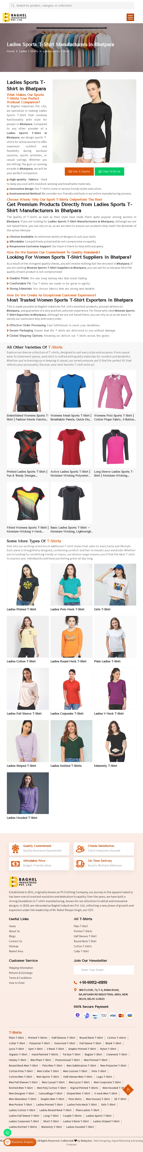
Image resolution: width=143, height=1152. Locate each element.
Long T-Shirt (51, 1116)
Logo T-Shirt (104, 1077)
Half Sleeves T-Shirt (85, 936)
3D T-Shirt (120, 1099)
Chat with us (110, 171)
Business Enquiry (19, 1142)
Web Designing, (102, 1141)
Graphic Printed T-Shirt (82, 1049)
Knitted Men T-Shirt (21, 1088)
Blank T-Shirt (113, 1043)
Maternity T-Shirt (105, 768)
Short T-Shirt (51, 1121)
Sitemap (13, 946)
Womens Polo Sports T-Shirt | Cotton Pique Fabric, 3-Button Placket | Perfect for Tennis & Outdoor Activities (114, 420)
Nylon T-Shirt (108, 1049)
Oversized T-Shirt (64, 1043)
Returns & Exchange (21, 973)
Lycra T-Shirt (16, 1049)
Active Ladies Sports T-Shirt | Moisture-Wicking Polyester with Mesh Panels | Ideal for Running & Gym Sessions (70, 476)
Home (11, 51)
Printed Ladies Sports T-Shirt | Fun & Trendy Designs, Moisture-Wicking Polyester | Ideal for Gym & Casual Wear (27, 476)
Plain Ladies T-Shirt (107, 664)
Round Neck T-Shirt (85, 941)
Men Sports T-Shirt (47, 1077)
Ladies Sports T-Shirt (99, 1116)
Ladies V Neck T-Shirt (109, 716)
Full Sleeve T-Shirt (90, 1043)
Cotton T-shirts (83, 946)
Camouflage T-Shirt (50, 1094)
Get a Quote (79, 171)
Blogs (12, 936)
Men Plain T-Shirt (41, 1060)
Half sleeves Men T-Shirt (77, 1077)
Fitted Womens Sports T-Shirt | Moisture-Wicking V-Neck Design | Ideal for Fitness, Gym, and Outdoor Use (28, 532)
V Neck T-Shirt (55, 1049)
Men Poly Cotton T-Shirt (51, 1088)
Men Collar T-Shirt (48, 1071)
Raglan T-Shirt (93, 1054)
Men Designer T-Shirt (21, 1094)
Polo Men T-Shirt (52, 1066)
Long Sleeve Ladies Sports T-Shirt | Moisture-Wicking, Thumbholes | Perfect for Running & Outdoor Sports (114, 476)
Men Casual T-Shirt (53, 1082)
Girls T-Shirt (102, 612)
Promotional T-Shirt (67, 1060)
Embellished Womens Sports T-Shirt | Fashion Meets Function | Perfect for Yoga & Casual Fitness (28, 420)
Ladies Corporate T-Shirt (66, 716)
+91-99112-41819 (93, 982)
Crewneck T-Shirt (116, 1054)
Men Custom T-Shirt (75, 1071)
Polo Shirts (75, 1099)
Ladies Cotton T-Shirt (21, 664)
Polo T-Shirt (99, 1071)
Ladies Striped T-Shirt (21, 768)
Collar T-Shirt (81, 951)
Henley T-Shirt (17, 1060)
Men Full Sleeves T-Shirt (23, 1082)
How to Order (17, 983)
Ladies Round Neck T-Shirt (68, 664)
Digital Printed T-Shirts (84, 1088)
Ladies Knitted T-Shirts (66, 768)
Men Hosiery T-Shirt (98, 1099)
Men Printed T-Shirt (95, 1060)
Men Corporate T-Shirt (107, 1082)
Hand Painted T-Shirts (45, 1054)
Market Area (16, 951)
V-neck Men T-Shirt (105, 1094)
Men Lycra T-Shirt (79, 1082)
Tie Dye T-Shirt (71, 1054)
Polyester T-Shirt (39, 1043)
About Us (14, 931)
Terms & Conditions (20, 978)
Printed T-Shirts (83, 931)
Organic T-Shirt (18, 1054)
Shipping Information (21, 968)
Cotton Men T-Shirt (20, 1077)
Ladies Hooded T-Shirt (22, 820)
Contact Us (15, 941)
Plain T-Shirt (81, 926)
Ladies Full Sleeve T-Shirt (24, 716)
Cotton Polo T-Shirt (21, 1071)
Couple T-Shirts (72, 1116)
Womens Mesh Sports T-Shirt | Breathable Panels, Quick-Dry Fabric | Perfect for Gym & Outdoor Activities (70, 420)
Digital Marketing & (122, 1141)
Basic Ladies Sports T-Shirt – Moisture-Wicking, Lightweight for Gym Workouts (71, 532)
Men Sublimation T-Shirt (81, 1066)
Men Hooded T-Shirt (115, 1088)
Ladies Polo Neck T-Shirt (67, 612)
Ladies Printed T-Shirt (21, 612)
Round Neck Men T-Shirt (23, 1066)
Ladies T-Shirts (28, 51)
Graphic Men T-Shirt (52, 1099)
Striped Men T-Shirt (78, 1094)
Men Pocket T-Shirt (20, 1105)
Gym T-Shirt (35, 1049)
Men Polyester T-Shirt (113, 1066)
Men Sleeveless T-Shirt (22, 1099)
